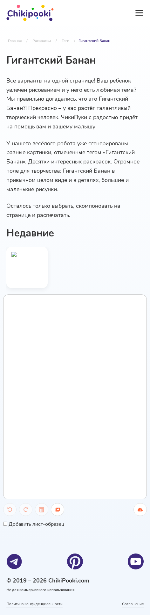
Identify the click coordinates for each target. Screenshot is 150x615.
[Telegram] (14, 561)
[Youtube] (136, 561)
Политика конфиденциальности (34, 603)
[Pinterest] (75, 561)
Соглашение (133, 603)
